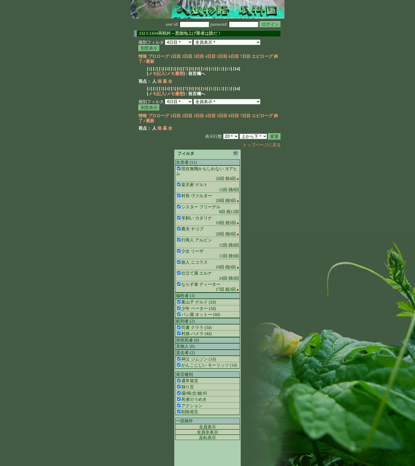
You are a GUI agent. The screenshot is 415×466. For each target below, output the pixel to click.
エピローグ (262, 56)
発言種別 (184, 374)
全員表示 (207, 427)
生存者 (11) (186, 162)
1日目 (175, 56)
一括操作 (184, 421)
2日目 (187, 56)
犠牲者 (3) (185, 295)
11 (212, 69)
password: (234, 24)
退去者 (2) (185, 352)
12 (220, 69)
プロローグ (158, 56)
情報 (142, 56)
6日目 (233, 56)
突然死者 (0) (187, 340)
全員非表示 (207, 432)
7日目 (245, 56)
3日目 (198, 56)
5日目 (222, 56)
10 (204, 69)
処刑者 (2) (185, 321)
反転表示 (207, 437)
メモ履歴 (174, 73)
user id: (188, 24)
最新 (150, 61)
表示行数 (213, 136)
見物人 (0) (185, 346)
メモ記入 (156, 73)
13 (228, 69)
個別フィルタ (151, 42)
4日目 (210, 56)
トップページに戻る (262, 145)
